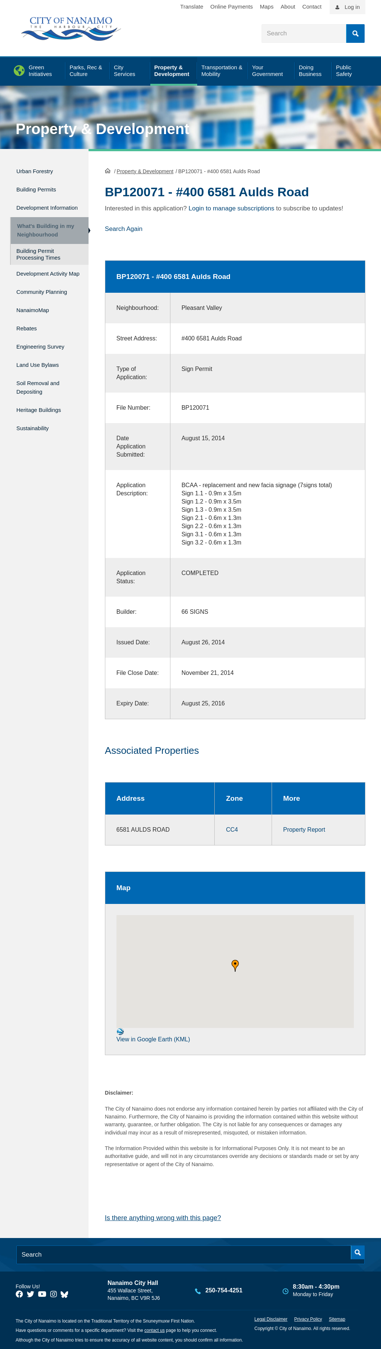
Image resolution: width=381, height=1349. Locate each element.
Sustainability (36, 433)
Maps (267, 6)
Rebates (29, 345)
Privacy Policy (308, 1318)
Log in (352, 7)
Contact (311, 6)
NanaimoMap (37, 329)
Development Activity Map (36, 284)
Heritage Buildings (44, 417)
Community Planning (33, 309)
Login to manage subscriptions (232, 207)
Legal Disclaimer (271, 1318)
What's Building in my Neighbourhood (43, 234)
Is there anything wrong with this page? (163, 1217)
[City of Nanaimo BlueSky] (66, 1293)
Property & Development (102, 129)
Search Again (124, 228)
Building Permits (41, 186)
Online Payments (231, 6)
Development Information (36, 206)
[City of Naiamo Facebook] (19, 1293)
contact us (154, 1330)
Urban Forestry (39, 170)
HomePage (108, 169)
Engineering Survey (46, 361)
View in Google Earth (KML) (153, 1034)
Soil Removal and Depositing (43, 397)
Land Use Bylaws (43, 377)
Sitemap (337, 1318)
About (288, 6)
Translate (191, 6)
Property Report (304, 829)
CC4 (232, 829)
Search (355, 33)
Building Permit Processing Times (38, 262)
